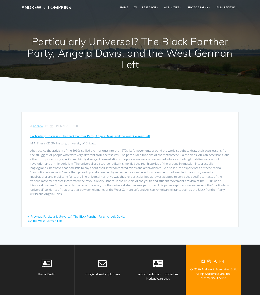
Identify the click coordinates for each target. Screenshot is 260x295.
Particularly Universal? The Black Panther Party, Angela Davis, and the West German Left (90, 136)
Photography (198, 7)
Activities (171, 7)
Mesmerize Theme (213, 278)
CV (135, 7)
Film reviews (226, 7)
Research (149, 7)
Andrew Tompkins (46, 7)
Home (124, 7)
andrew (38, 126)
